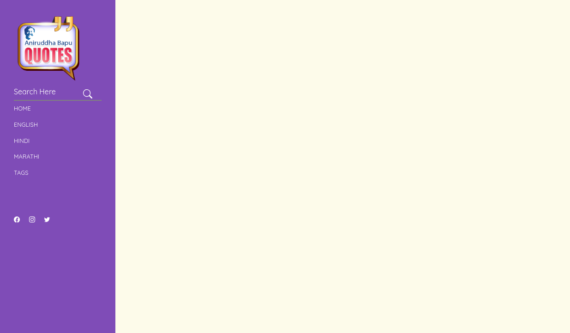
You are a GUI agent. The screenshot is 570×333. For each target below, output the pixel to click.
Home (22, 108)
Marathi (26, 156)
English (26, 124)
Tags (21, 172)
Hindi (22, 140)
